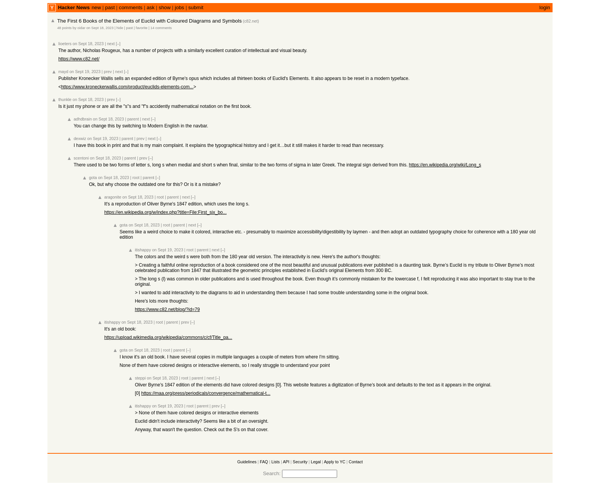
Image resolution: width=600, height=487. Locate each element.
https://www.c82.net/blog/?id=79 (167, 309)
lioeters (64, 43)
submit (195, 7)
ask (151, 7)
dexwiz (79, 138)
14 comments (161, 28)
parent (133, 119)
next (111, 43)
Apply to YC (334, 461)
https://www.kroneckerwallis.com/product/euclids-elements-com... (127, 87)
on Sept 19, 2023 (84, 71)
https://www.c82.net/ (78, 59)
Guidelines (246, 461)
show (165, 7)
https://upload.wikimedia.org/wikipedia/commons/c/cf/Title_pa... (168, 337)
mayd (63, 71)
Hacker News (74, 7)
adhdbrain (82, 119)
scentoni (81, 158)
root (135, 177)
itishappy (143, 250)
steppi (140, 378)
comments (130, 7)
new (96, 7)
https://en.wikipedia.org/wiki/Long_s (445, 165)
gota (93, 177)
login (544, 7)
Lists (275, 461)
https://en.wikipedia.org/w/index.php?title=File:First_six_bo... (165, 212)
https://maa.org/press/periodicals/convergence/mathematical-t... (206, 393)
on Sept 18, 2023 (100, 28)
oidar (81, 28)
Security (300, 461)
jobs (179, 7)
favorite (142, 28)
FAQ (264, 461)
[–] (118, 43)
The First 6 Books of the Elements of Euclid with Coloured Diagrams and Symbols (149, 21)
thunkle (64, 99)
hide (119, 28)
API (286, 461)
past (110, 7)
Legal (316, 461)
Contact (356, 461)
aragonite (112, 197)
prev (108, 71)
